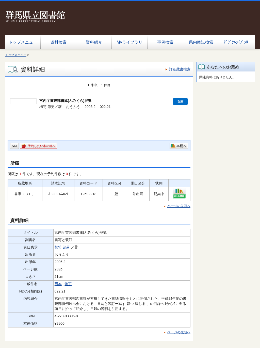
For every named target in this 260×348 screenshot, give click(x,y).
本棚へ (181, 146)
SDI (14, 146)
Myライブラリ (129, 42)
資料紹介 (94, 42)
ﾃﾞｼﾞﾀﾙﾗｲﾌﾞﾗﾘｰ (237, 42)
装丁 (68, 284)
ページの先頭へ (178, 206)
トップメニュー (23, 42)
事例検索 (165, 42)
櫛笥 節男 (62, 247)
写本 (58, 284)
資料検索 (58, 42)
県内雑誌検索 (201, 42)
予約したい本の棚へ (41, 146)
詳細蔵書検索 (179, 69)
